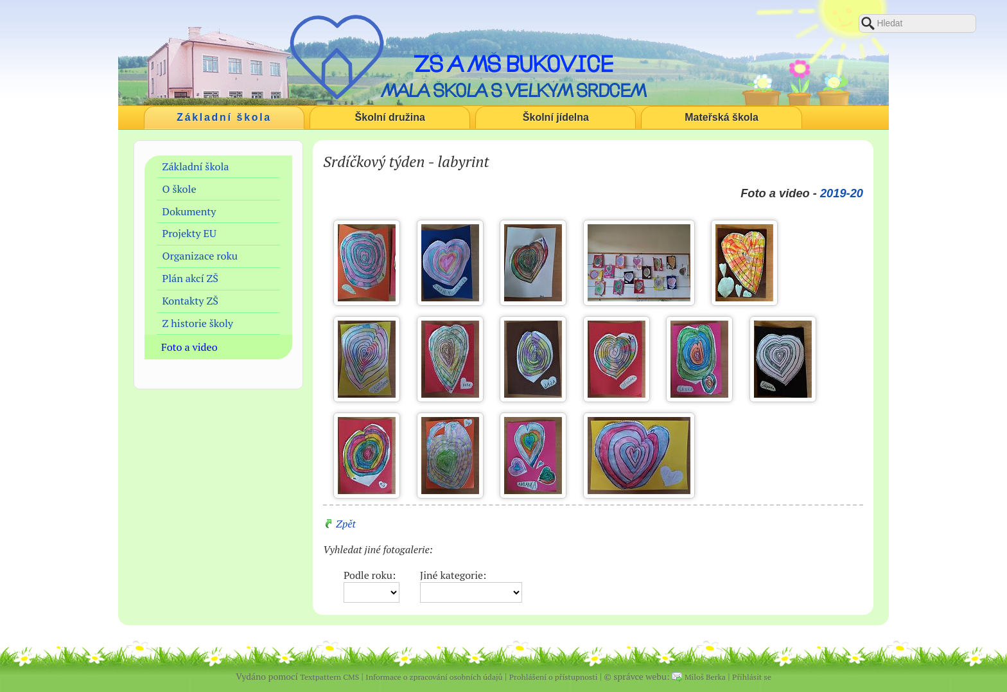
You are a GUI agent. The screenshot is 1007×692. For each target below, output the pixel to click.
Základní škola (224, 117)
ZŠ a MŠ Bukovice (513, 63)
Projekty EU (189, 233)
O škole (179, 189)
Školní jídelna (556, 117)
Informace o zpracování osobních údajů (433, 676)
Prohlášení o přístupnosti (553, 676)
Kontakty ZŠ (190, 301)
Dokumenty (189, 211)
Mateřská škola (721, 117)
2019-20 (841, 193)
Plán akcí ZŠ (190, 278)
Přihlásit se (751, 676)
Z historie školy (197, 323)
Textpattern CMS (329, 676)
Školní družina (390, 117)
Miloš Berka (705, 676)
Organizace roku (200, 256)
